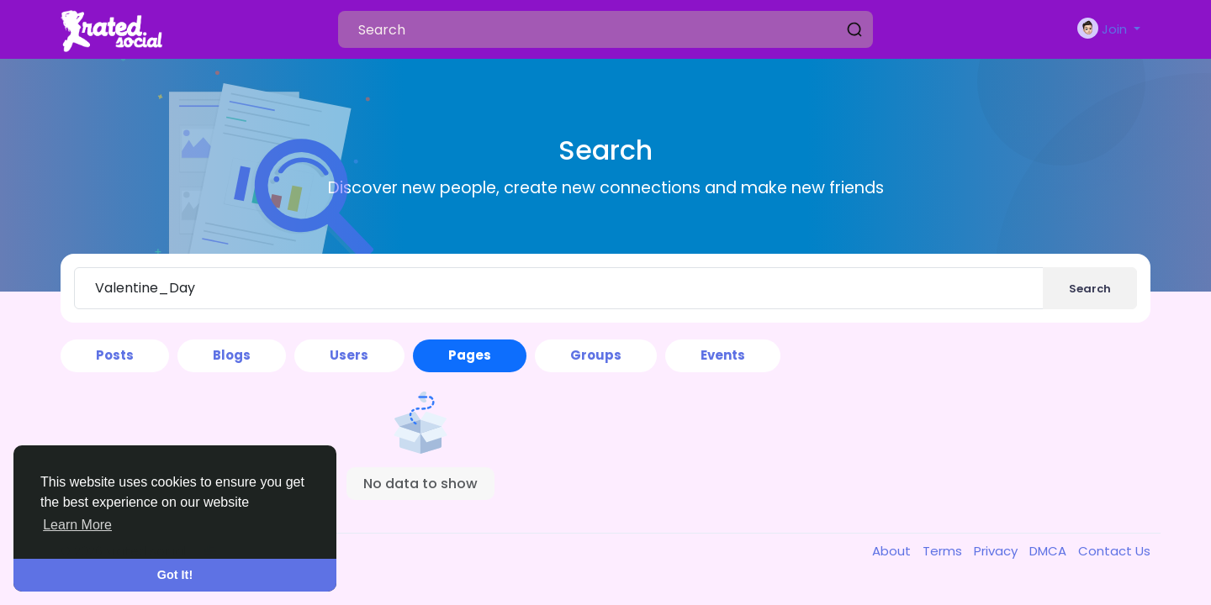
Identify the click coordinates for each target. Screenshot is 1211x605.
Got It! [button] (175, 574)
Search (1090, 289)
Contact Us (1114, 551)
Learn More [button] (77, 525)
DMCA (1049, 551)
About (893, 551)
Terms (944, 551)
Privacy (997, 551)
